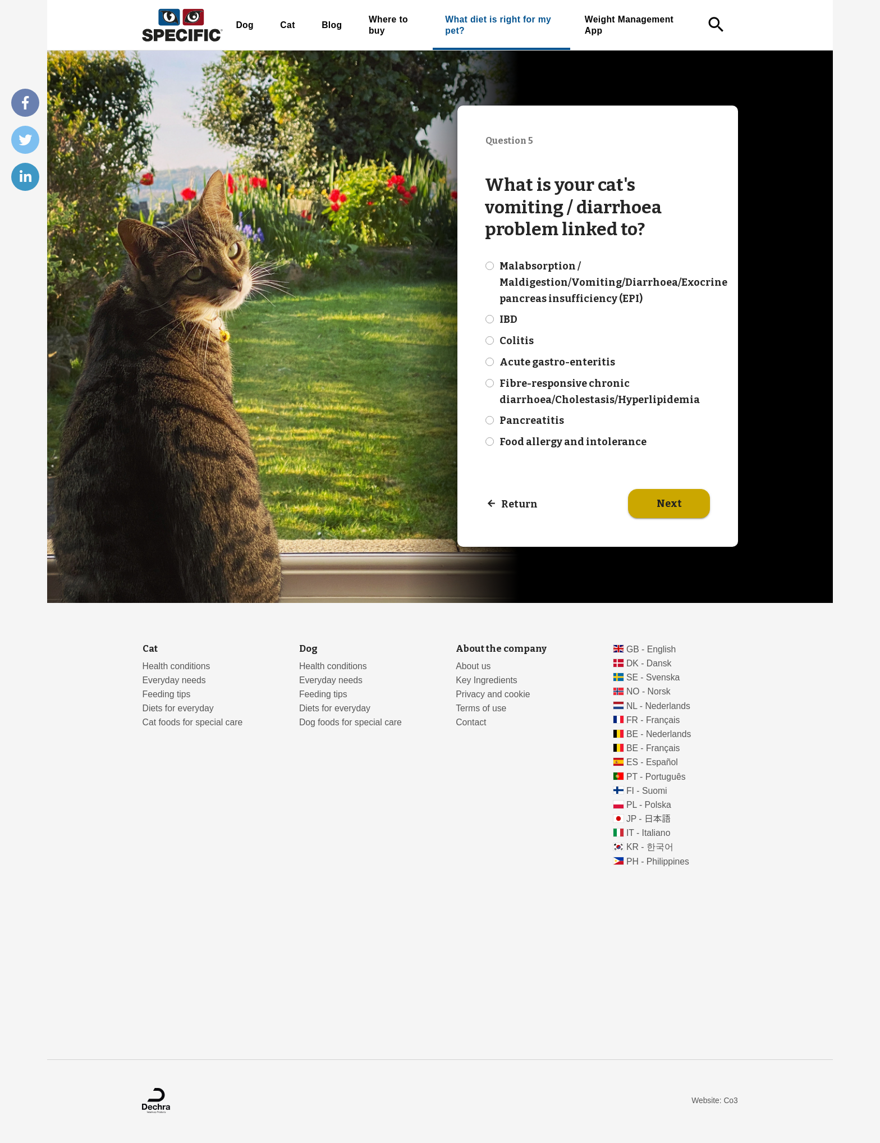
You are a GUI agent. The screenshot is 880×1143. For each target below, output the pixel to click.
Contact (471, 722)
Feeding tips (167, 694)
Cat (287, 25)
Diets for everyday (178, 708)
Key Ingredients (486, 680)
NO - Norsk (648, 691)
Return (519, 503)
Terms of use (481, 708)
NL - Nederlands (658, 706)
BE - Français (653, 748)
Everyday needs (174, 680)
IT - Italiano (648, 833)
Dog (245, 25)
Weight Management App (629, 25)
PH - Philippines (657, 861)
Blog (332, 25)
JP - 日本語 (648, 819)
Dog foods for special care (350, 722)
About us (473, 666)
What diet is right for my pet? (498, 25)
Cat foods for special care (193, 722)
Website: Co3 (714, 1100)
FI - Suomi (646, 790)
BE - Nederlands (658, 734)
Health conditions (176, 666)
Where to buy (388, 25)
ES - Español (652, 762)
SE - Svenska (653, 677)
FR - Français (653, 720)
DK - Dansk (649, 663)
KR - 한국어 (649, 847)
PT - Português (656, 776)
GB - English (651, 649)
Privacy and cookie (493, 694)
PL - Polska (648, 805)
